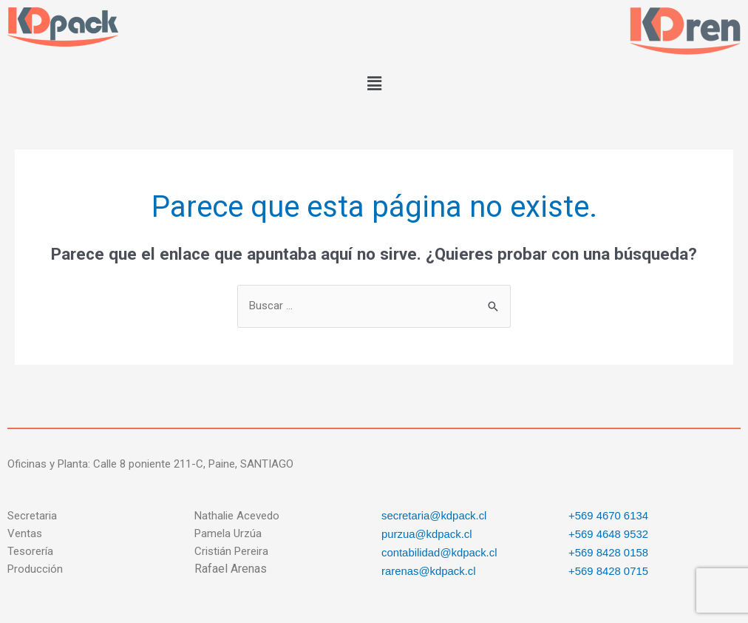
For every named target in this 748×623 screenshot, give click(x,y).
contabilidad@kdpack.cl (439, 551)
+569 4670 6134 (608, 515)
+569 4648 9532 (608, 533)
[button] (374, 84)
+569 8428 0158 (608, 551)
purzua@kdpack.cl (427, 533)
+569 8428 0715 (608, 568)
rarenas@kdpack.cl (429, 568)
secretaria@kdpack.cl (434, 515)
